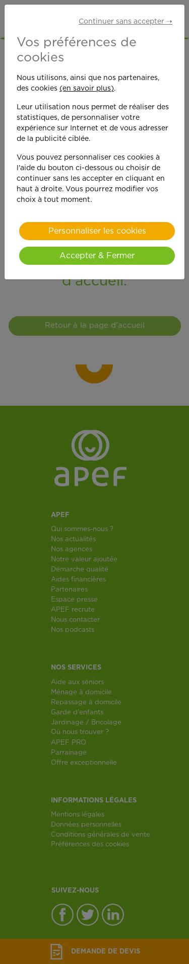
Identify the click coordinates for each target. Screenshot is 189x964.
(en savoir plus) (86, 88)
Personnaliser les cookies (97, 231)
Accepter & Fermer (97, 256)
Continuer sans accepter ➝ (125, 21)
